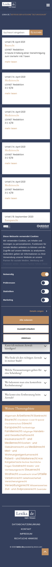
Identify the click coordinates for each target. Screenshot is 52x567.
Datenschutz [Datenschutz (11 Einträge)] (15, 423)
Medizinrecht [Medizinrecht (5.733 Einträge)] (37, 447)
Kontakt (26, 529)
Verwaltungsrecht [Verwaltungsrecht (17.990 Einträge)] (17, 485)
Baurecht (9, 45)
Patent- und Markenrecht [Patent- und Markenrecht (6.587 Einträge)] (21, 458)
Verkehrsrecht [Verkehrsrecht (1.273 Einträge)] (13, 478)
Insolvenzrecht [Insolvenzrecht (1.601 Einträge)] (13, 439)
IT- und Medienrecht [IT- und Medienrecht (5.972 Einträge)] (18, 441)
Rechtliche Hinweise (26, 538)
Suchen (36, 32)
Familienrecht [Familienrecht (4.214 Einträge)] (13, 431)
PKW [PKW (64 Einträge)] (40, 458)
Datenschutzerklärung (26, 524)
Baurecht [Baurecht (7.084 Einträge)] (11, 420)
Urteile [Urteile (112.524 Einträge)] (42, 474)
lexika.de (5, 14)
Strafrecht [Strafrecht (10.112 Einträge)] (11, 474)
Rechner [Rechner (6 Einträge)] (26, 462)
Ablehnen (26, 338)
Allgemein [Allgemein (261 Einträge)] (10, 415)
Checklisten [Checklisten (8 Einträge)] (22, 420)
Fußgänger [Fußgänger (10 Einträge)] (28, 431)
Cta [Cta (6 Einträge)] (6, 423)
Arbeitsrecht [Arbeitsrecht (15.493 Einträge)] (25, 416)
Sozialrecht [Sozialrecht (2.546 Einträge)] (19, 466)
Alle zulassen (25, 320)
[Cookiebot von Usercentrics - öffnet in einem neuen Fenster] (37, 226)
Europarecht (11, 220)
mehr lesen (11, 61)
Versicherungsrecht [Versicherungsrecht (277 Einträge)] (16, 481)
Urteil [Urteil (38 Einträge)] (34, 474)
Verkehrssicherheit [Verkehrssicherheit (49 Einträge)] (31, 478)
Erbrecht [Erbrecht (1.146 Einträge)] (27, 423)
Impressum (26, 533)
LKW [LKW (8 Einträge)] (26, 447)
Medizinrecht (12, 80)
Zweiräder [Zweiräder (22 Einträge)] (42, 489)
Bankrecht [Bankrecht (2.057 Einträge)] (40, 415)
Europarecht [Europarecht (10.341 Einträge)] (13, 427)
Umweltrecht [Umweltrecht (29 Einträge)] (25, 474)
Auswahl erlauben (26, 329)
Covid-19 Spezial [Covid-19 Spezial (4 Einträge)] (36, 420)
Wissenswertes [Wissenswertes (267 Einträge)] (38, 485)
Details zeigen (37, 311)
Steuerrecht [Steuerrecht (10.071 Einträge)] (32, 470)
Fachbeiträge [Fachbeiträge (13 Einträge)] (28, 427)
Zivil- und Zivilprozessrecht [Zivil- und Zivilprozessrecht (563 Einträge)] (20, 489)
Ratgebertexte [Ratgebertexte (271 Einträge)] (13, 462)
